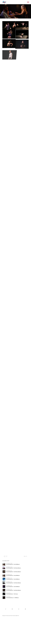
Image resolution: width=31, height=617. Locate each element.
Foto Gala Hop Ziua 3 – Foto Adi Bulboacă (13, 575)
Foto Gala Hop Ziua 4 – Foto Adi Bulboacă (13, 564)
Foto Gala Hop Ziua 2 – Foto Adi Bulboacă (13, 579)
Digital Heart (17, 615)
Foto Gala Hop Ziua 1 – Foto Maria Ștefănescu (13, 590)
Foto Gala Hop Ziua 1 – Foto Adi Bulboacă (13, 586)
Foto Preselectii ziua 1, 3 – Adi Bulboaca (12, 597)
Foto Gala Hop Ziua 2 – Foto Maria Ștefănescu (13, 582)
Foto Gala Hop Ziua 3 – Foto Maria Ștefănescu (13, 571)
